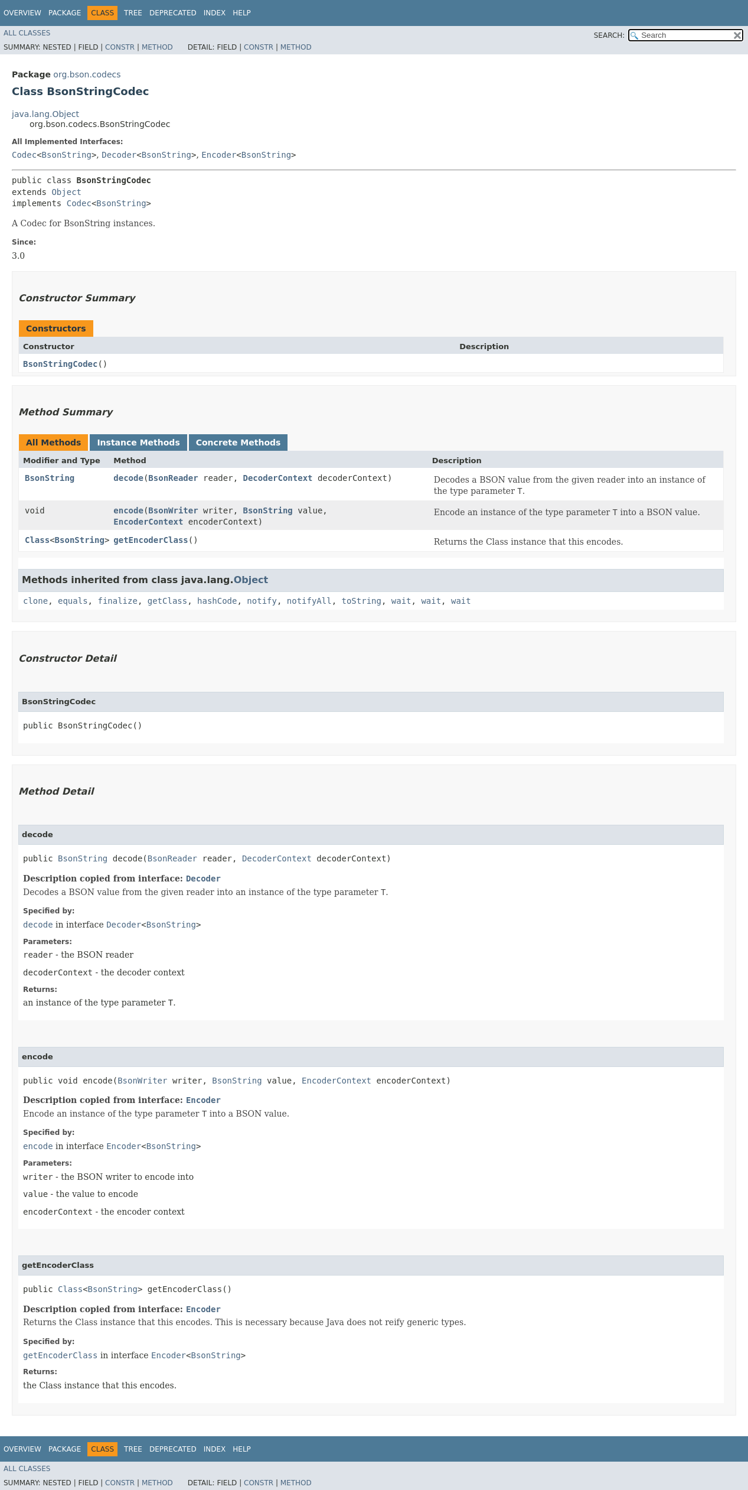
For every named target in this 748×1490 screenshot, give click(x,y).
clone (35, 601)
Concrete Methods (238, 442)
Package (64, 13)
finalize (117, 601)
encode (128, 510)
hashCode (217, 601)
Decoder (119, 155)
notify (262, 601)
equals (73, 601)
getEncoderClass (150, 540)
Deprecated (173, 13)
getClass (167, 601)
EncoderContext (148, 521)
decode (128, 478)
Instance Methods (138, 442)
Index (215, 13)
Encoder (218, 155)
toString (361, 601)
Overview (22, 13)
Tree (133, 13)
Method (157, 47)
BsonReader (173, 478)
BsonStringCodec (60, 364)
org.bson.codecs (86, 74)
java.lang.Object (45, 114)
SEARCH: (609, 35)
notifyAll (309, 601)
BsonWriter (173, 510)
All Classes (27, 33)
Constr (120, 47)
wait (401, 601)
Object (66, 192)
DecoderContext (278, 478)
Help (242, 13)
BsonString (67, 155)
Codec (24, 155)
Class (37, 540)
